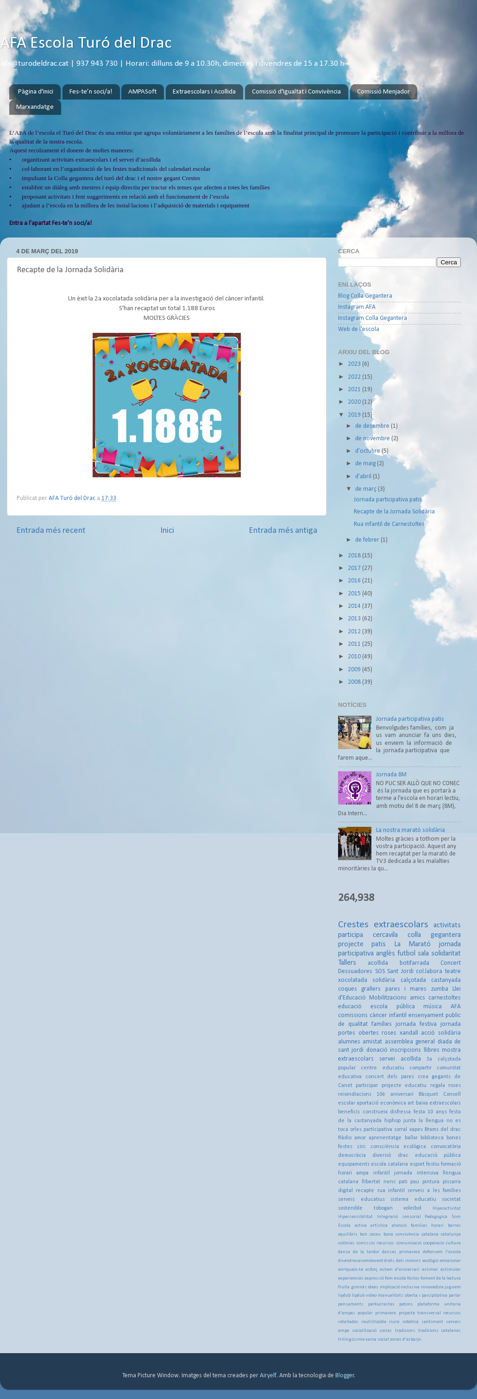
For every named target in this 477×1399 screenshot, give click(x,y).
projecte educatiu (404, 1085)
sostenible (350, 1208)
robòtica (410, 1321)
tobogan (383, 1208)
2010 (355, 657)
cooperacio (433, 1243)
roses (389, 1033)
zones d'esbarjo (405, 1339)
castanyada (446, 980)
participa (350, 935)
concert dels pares (389, 1077)
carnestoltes (444, 998)
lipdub (344, 1295)
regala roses (445, 1085)
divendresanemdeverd (360, 1260)
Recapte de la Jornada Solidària (394, 512)
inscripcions (405, 1050)
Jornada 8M (391, 775)
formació (451, 1164)
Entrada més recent (51, 530)
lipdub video (364, 1295)
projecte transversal (420, 1313)
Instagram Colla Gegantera (372, 318)
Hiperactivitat (447, 1208)
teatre (453, 971)
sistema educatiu (413, 1199)
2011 (355, 644)
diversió (381, 1155)
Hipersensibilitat (355, 1216)
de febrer (368, 540)
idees (373, 1287)
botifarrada (414, 963)
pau (414, 1182)
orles (356, 1129)
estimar (430, 1269)
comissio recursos (375, 1243)
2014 (355, 606)
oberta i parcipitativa (426, 1295)
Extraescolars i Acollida (204, 91)
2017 (355, 568)
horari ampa (353, 1173)
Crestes (353, 925)
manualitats (390, 1295)
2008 (355, 682)
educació (350, 1007)
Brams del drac (443, 1129)
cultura (453, 1243)
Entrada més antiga (283, 530)
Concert (450, 963)
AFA (456, 1007)
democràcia (352, 1155)
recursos (452, 1313)
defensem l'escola (442, 1252)
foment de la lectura (441, 1278)
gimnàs (359, 1287)
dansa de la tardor (358, 1252)
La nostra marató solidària (410, 830)
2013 (355, 619)
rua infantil (391, 1190)
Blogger (344, 1376)
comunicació (408, 1243)
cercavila (385, 935)
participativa (378, 1129)
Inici (167, 530)
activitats (447, 925)
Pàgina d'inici (35, 91)
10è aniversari (395, 1094)
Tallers (347, 963)
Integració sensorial (399, 1216)
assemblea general (410, 1042)
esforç (371, 1269)
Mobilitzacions (388, 998)
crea (423, 1077)
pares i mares (406, 989)
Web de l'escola (358, 329)
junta (409, 1121)
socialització (364, 1330)
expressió (374, 1278)
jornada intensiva (416, 1173)
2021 (355, 390)
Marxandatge (35, 107)
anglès (385, 953)
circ (361, 1146)
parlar (455, 1295)
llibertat (371, 1182)
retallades (348, 1321)
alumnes (349, 1042)
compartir (420, 1068)
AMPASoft (142, 91)
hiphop (392, 1121)
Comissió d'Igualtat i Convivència (296, 91)
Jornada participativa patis (388, 500)
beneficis (349, 1112)
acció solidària (441, 1033)
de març (366, 489)
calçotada (413, 980)
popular (365, 1313)
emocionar (450, 1260)
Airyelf (268, 1376)
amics (417, 998)
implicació (390, 1287)
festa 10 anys (430, 1112)
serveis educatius (361, 1199)
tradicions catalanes (439, 1330)
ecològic (430, 1260)
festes (413, 1278)
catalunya (451, 1234)
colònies (346, 1243)
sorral (400, 1129)
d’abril (364, 477)
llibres (431, 1050)
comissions (353, 1015)
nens (389, 1182)
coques (347, 989)
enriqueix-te (350, 1269)
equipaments (354, 1164)
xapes (416, 1129)
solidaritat (446, 953)
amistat (372, 1042)
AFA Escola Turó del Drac (86, 43)
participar (367, 1085)
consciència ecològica (398, 1146)
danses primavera (401, 1252)
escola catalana (389, 1164)
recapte (365, 1190)
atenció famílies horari (418, 1225)
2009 (355, 670)
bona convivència (401, 1234)
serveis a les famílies (434, 1190)
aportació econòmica (381, 1103)
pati (403, 1182)
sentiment (432, 1321)
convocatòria (446, 1146)
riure (394, 1321)
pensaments (351, 1304)
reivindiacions (354, 1094)
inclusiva (410, 1287)
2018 (355, 556)
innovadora (432, 1287)
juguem (453, 1287)
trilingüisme (351, 1339)
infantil (381, 1173)
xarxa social (377, 1339)
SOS (380, 971)
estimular (450, 1269)
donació (377, 1050)
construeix (375, 1112)
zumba (439, 989)
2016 (355, 581)
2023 (355, 364)
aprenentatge (385, 1138)
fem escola (395, 1278)
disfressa (400, 1112)
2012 (355, 632)
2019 (355, 415)
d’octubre (368, 451)
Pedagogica (436, 1216)
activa (361, 1225)
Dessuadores (355, 971)
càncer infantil (388, 1015)
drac (403, 1155)
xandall (409, 1033)
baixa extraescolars (438, 1103)
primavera (385, 1313)
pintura (430, 1182)
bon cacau (370, 1234)
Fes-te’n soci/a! (91, 91)
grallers (371, 989)
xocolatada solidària (366, 980)
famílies (381, 1024)
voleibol (412, 1208)
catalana (430, 1234)
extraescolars (401, 925)
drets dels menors (402, 1260)
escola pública (392, 1007)
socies (385, 1330)
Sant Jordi (400, 971)
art (411, 1103)
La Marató (412, 944)
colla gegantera (434, 935)
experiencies (351, 1278)
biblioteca (432, 1138)
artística (379, 1225)
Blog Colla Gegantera (365, 296)
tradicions (405, 1330)
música (432, 1007)
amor (360, 1138)
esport (417, 1164)
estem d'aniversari (400, 1269)
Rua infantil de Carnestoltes (389, 524)
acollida (378, 963)
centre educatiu (382, 1068)
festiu (432, 1164)
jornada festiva (416, 1024)
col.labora (429, 971)
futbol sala (413, 953)
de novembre (373, 439)
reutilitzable (373, 1321)
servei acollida (400, 1059)
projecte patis (362, 944)
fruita (344, 1287)
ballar (411, 1138)
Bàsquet (428, 1094)
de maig (366, 464)
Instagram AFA (357, 307)
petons (406, 1304)
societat (451, 1199)
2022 (355, 377)
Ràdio (344, 1138)
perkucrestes (381, 1304)
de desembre (373, 426)
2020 (355, 402)
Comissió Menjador (383, 91)
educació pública (438, 1155)
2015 (355, 594)
